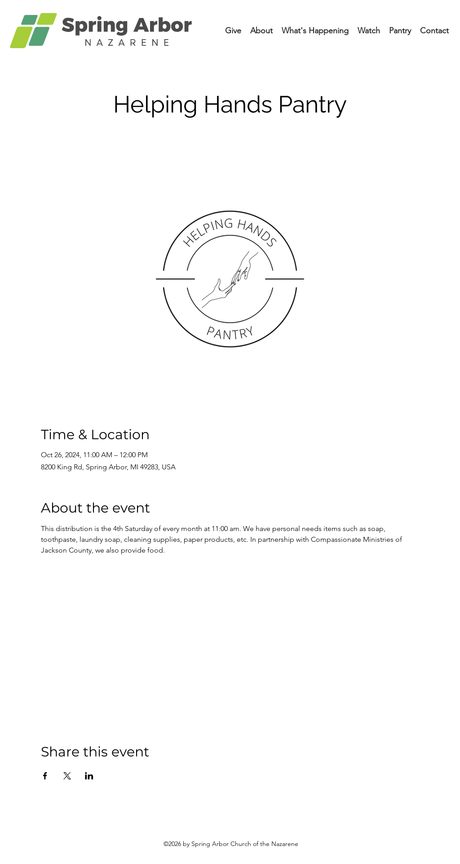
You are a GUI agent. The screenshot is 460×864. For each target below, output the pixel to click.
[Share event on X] (67, 775)
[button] (315, 30)
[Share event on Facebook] (45, 775)
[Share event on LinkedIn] (89, 775)
